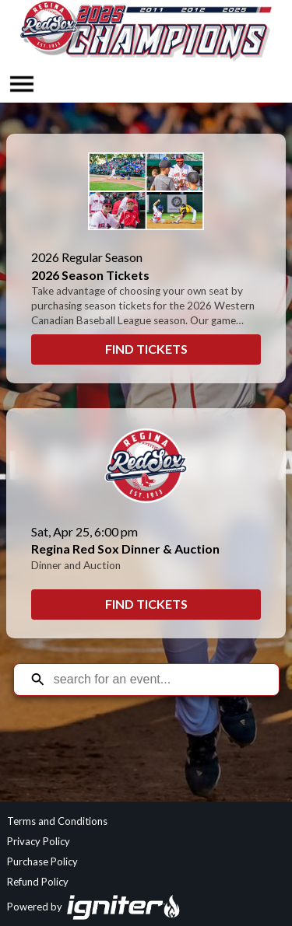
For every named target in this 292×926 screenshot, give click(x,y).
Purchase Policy (42, 861)
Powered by (94, 906)
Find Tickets (146, 348)
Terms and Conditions (57, 821)
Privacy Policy (38, 841)
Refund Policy (38, 881)
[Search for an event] (157, 679)
